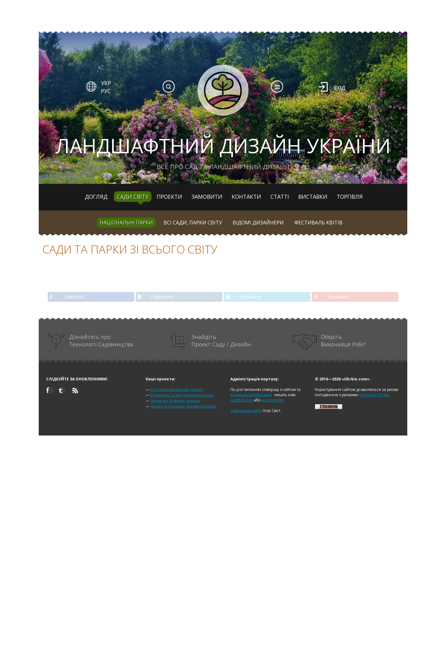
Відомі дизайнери (258, 222)
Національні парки (126, 222)
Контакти (246, 196)
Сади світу (133, 196)
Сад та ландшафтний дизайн (176, 389)
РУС (106, 91)
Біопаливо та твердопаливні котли (181, 395)
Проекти (169, 196)
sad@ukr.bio (241, 400)
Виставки (312, 196)
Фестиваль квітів (318, 222)
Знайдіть (210, 341)
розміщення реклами (250, 394)
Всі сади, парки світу (193, 222)
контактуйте (273, 400)
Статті (279, 196)
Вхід (339, 87)
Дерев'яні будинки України (175, 400)
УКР (106, 83)
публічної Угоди (373, 394)
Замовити (206, 196)
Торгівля (350, 196)
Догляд (96, 196)
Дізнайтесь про (90, 341)
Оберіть (329, 341)
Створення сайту (245, 410)
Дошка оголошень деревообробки (183, 406)
